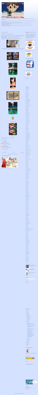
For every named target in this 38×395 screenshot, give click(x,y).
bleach (26, 107)
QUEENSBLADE (28, 223)
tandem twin (27, 243)
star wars (27, 235)
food (26, 147)
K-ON (26, 179)
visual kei (27, 256)
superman (27, 242)
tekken (26, 246)
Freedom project (27, 148)
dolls (26, 127)
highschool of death (28, 169)
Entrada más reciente (4, 152)
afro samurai (27, 88)
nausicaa (27, 205)
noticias (26, 208)
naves (26, 206)
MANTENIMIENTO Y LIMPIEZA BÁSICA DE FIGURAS (32, 265)
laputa (26, 185)
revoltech (27, 224)
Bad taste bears (27, 99)
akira (26, 90)
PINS (26, 216)
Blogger (23, 393)
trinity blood (27, 254)
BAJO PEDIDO (27, 100)
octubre (28, 317)
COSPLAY (27, 119)
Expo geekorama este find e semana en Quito (30, 332)
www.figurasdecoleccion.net (29, 37)
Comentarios (33, 382)
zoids (26, 262)
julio (27, 320)
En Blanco (4, 142)
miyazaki (27, 197)
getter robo (27, 157)
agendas (27, 89)
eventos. (27, 139)
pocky (26, 217)
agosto (28, 319)
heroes (26, 167)
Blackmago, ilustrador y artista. (30, 323)
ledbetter (27, 187)
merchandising (27, 196)
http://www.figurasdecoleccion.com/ (14, 48)
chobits (26, 111)
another (26, 92)
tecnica (26, 244)
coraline (27, 118)
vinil (26, 255)
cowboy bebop (27, 120)
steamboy (27, 236)
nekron (26, 207)
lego (26, 188)
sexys (26, 227)
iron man (27, 176)
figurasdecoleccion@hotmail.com (7, 23)
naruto (26, 204)
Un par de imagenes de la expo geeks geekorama (30, 329)
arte (26, 97)
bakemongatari (27, 101)
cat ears (27, 110)
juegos (26, 178)
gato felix (27, 156)
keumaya (27, 184)
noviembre (28, 316)
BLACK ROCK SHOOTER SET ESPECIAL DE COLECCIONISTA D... (30, 336)
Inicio (13, 152)
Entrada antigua (22, 152)
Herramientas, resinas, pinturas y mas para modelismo (31, 326)
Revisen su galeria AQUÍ (4, 38)
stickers (26, 237)
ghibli (26, 158)
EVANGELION (27, 137)
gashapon (27, 155)
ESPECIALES (27, 136)
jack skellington (27, 177)
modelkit (27, 198)
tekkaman (27, 245)
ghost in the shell (28, 159)
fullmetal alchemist (28, 150)
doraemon (27, 128)
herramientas (27, 168)
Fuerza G (27, 149)
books (26, 108)
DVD (26, 131)
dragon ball (27, 129)
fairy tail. (27, 140)
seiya (26, 226)
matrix (26, 194)
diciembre (28, 315)
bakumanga (27, 102)
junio (27, 321)
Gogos (27, 327)
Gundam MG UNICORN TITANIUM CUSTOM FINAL (30, 334)
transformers (27, 253)
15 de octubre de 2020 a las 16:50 (7, 147)
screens (27, 225)
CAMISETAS (27, 109)
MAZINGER (27, 195)
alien (26, 91)
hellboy (26, 165)
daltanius (27, 121)
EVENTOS (27, 138)
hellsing (26, 166)
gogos (26, 160)
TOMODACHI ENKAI (29, 331)
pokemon (27, 218)
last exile (27, 186)
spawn (26, 234)
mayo (28, 322)
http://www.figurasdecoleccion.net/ (5, 24)
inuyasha (27, 175)
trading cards (27, 252)
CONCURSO (27, 117)
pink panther (27, 215)
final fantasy (27, 146)
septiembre (28, 318)
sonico (26, 233)
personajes (27, 214)
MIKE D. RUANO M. (29, 387)
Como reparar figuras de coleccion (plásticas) (32, 269)
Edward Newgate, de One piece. (30, 330)
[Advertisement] (15, 29)
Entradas (33, 381)
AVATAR (27, 98)
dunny (26, 130)
